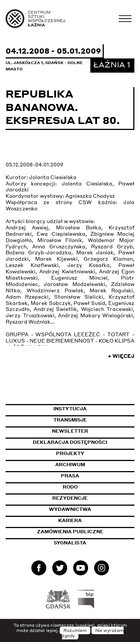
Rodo (70, 487)
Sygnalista (70, 543)
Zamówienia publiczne (86, 531)
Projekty (70, 453)
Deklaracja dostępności (70, 442)
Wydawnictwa (70, 509)
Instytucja (70, 408)
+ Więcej (121, 356)
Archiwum (70, 464)
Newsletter (70, 431)
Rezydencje (70, 498)
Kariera (70, 520)
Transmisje (94, 420)
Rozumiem (75, 630)
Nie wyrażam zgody (93, 633)
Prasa (70, 476)
